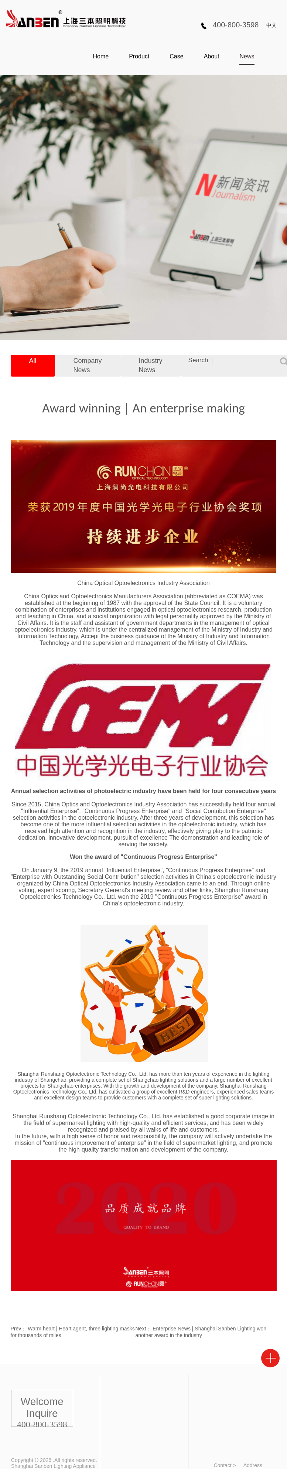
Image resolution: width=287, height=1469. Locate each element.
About (211, 56)
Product (139, 56)
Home (101, 56)
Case (176, 56)
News (246, 56)
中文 (271, 25)
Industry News (151, 365)
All (33, 360)
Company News (88, 365)
